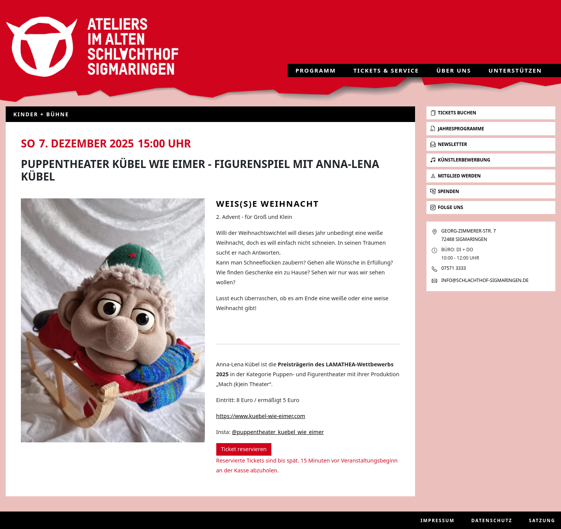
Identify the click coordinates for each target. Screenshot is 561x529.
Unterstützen (515, 73)
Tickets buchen (453, 112)
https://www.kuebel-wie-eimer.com (261, 416)
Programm (315, 73)
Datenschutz (491, 520)
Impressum (438, 520)
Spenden (444, 191)
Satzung (542, 520)
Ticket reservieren (244, 449)
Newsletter (448, 144)
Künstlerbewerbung (460, 160)
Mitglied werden (455, 176)
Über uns (453, 73)
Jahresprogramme (457, 128)
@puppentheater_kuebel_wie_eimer (278, 432)
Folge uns (446, 207)
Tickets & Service (386, 73)
